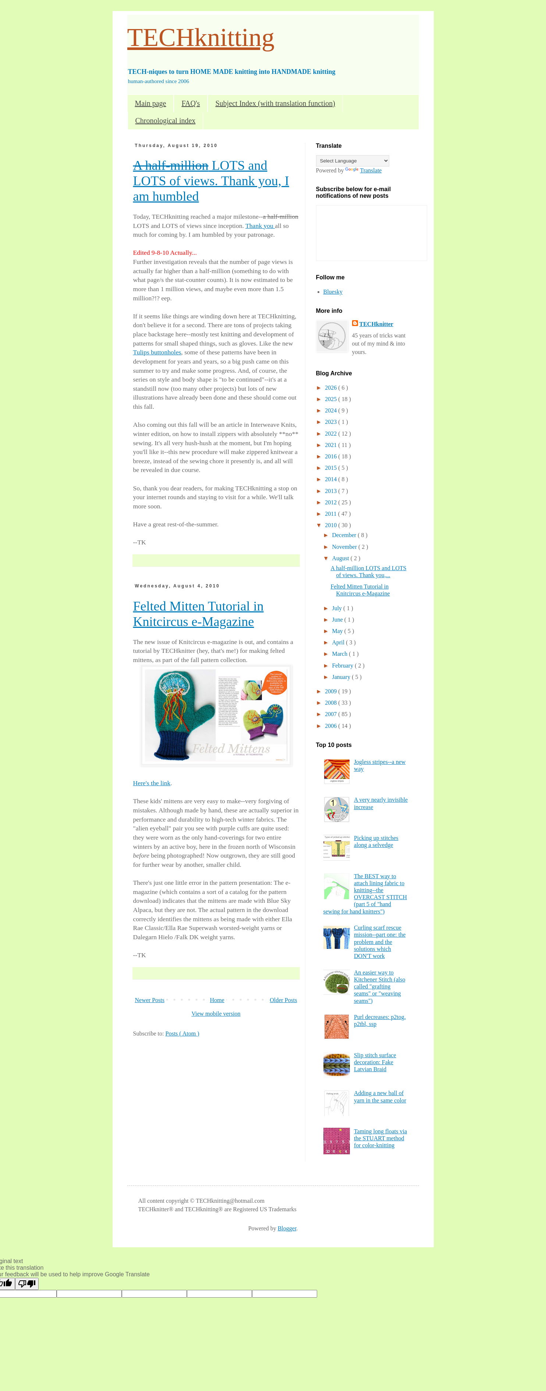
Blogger (287, 1228)
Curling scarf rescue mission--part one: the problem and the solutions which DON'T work (379, 942)
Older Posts (283, 1000)
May (338, 631)
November (345, 547)
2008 (331, 703)
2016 (331, 456)
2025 (331, 399)
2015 (331, 468)
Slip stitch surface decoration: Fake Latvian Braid (375, 1062)
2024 (331, 410)
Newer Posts (149, 1000)
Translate (363, 170)
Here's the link (152, 783)
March (340, 654)
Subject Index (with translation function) (275, 103)
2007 (331, 714)
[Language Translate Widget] (352, 161)
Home (217, 1000)
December (345, 535)
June (338, 619)
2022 (331, 433)
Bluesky (333, 292)
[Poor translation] (27, 1284)
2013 (331, 491)
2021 (331, 445)
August (341, 558)
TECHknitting (201, 37)
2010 (331, 525)
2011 (331, 514)
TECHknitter (376, 324)
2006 (331, 726)
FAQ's (190, 103)
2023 (331, 422)
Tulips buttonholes (157, 352)
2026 (331, 388)
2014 (331, 479)
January (342, 677)
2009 (331, 691)
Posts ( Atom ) (182, 1033)
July (337, 608)
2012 (331, 502)
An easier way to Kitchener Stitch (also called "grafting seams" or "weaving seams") (379, 986)
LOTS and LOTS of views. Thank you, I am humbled (211, 181)
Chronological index (165, 121)
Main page (150, 103)
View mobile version (215, 1014)
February (343, 665)
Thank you (260, 225)
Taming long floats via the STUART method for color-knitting (380, 1138)
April (339, 642)
